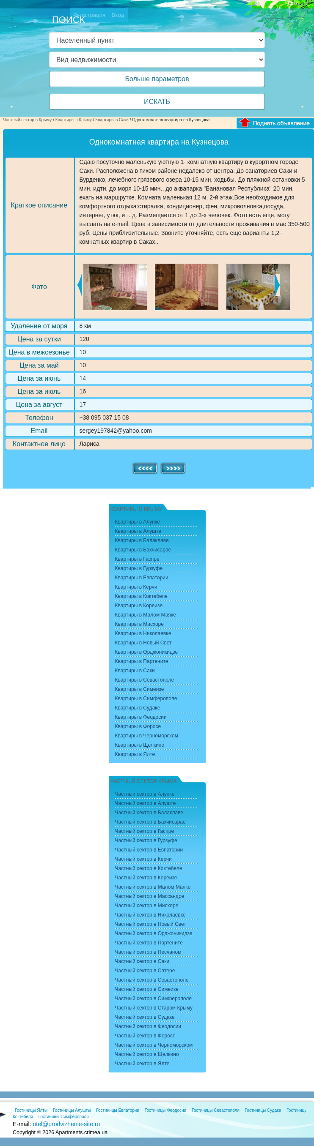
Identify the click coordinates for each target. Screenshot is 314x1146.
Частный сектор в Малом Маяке (153, 887)
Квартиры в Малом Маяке (145, 615)
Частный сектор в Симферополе (153, 998)
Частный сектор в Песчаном (148, 952)
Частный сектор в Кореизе (146, 878)
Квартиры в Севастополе (144, 680)
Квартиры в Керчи (136, 587)
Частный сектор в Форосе (145, 1036)
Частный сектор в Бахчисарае (150, 822)
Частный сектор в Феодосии (148, 1026)
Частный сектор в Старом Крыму (154, 1008)
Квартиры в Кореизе (139, 605)
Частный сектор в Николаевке (150, 915)
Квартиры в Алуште (138, 531)
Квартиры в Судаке (137, 708)
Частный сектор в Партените (149, 943)
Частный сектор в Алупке (145, 794)
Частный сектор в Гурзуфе (146, 840)
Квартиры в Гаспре (137, 559)
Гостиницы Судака (263, 1110)
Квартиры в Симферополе (146, 698)
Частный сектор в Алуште (145, 803)
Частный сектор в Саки (142, 961)
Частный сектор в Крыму (27, 119)
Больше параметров (157, 78)
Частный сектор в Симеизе (147, 989)
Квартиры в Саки (112, 119)
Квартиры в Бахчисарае (143, 550)
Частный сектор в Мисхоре (147, 906)
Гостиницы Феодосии (165, 1110)
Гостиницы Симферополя (64, 1116)
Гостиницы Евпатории (117, 1110)
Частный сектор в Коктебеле (148, 868)
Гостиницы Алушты (72, 1110)
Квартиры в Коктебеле (141, 596)
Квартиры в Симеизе (139, 689)
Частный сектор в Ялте (142, 1064)
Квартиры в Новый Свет (143, 643)
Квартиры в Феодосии (141, 717)
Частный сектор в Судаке (145, 1017)
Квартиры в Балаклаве (142, 540)
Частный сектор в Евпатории (149, 850)
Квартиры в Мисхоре (139, 624)
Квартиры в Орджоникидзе (146, 652)
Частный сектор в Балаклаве (149, 813)
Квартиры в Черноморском (146, 736)
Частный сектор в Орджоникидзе (154, 933)
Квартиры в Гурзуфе (139, 568)
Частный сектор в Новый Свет (150, 924)
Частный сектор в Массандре (150, 896)
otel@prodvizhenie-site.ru (66, 1124)
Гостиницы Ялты (31, 1110)
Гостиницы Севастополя (216, 1110)
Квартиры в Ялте (135, 754)
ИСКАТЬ (157, 101)
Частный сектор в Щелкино (147, 1054)
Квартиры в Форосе (138, 726)
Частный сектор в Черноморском (154, 1045)
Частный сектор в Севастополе (152, 980)
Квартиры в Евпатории (141, 578)
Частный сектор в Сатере (145, 971)
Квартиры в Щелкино (140, 745)
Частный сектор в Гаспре (144, 831)
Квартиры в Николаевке (143, 633)
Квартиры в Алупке (137, 522)
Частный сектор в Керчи (143, 859)
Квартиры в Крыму (73, 119)
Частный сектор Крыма (143, 781)
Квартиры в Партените (141, 661)
